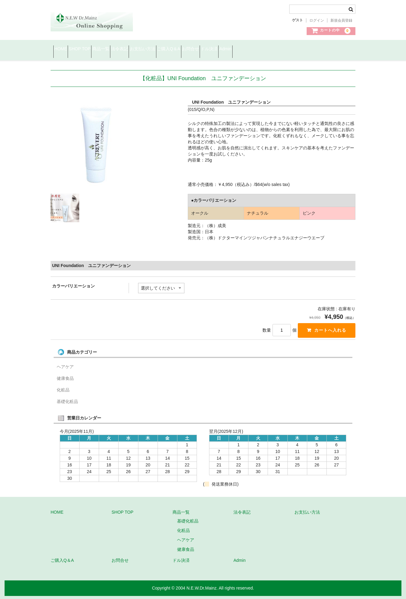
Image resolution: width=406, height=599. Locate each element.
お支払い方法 (188, 49)
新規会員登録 (341, 20)
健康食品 (65, 378)
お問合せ (258, 49)
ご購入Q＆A (225, 49)
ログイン (316, 20)
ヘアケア (65, 366)
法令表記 (154, 49)
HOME (63, 49)
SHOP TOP (93, 49)
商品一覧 (125, 49)
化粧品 (63, 389)
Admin (315, 49)
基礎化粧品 (67, 401)
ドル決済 (287, 49)
